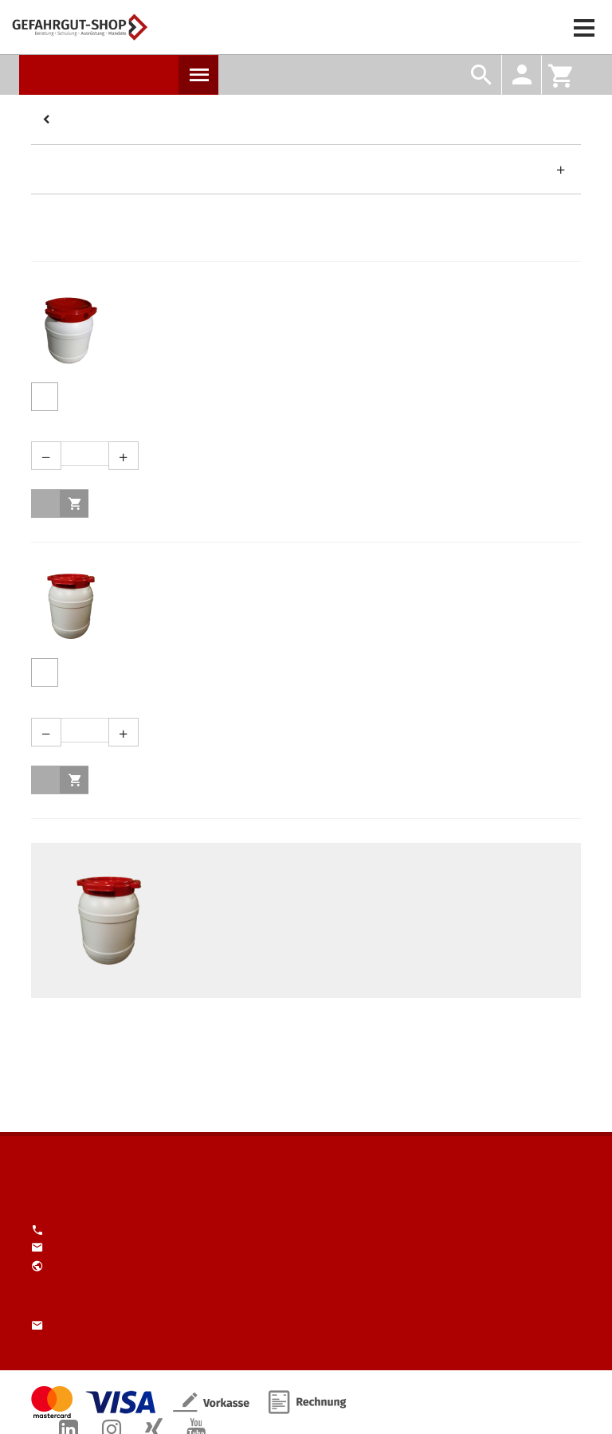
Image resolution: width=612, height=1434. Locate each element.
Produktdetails (44, 396)
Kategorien (48, 120)
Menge (300, 426)
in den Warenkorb (74, 503)
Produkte (198, 75)
